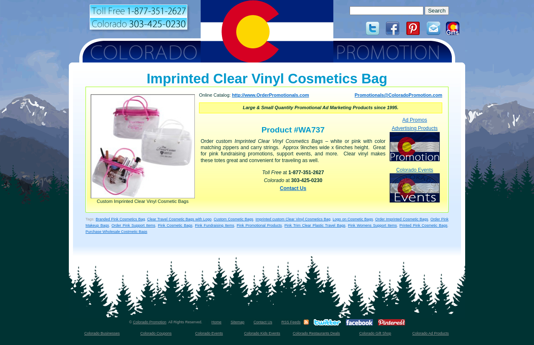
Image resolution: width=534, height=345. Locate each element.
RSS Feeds (290, 322)
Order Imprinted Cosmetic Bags (401, 219)
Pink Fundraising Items (214, 225)
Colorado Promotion (149, 322)
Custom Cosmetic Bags (233, 219)
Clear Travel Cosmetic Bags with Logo (179, 219)
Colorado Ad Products (430, 333)
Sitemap (237, 322)
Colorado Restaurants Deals (316, 333)
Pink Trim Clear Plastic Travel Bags (315, 225)
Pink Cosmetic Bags (175, 225)
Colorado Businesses (102, 333)
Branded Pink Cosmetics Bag (120, 219)
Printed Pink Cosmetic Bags (424, 225)
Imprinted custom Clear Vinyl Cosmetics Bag (292, 219)
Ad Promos (414, 120)
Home (217, 322)
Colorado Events (415, 184)
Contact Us (293, 188)
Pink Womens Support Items (372, 225)
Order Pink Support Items (133, 225)
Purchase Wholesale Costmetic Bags (116, 232)
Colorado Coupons (155, 333)
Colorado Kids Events (262, 333)
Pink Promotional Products (259, 225)
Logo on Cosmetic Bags (352, 219)
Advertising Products (415, 143)
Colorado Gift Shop (375, 333)
